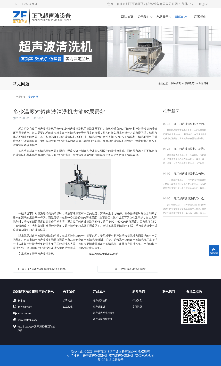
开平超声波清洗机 (95, 355)
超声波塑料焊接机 (102, 318)
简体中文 (188, 4)
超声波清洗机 (100, 300)
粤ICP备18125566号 (110, 359)
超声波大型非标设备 (103, 312)
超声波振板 (99, 306)
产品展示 (99, 291)
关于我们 (69, 291)
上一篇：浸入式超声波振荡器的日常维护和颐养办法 (44, 269)
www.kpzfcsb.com (27, 320)
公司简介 (67, 300)
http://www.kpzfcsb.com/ (102, 253)
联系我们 (168, 291)
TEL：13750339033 (25, 4)
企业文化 (67, 306)
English (203, 4)
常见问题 (203, 83)
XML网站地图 (144, 355)
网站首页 (176, 83)
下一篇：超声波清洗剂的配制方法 (128, 269)
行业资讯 (20, 96)
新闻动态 (189, 83)
